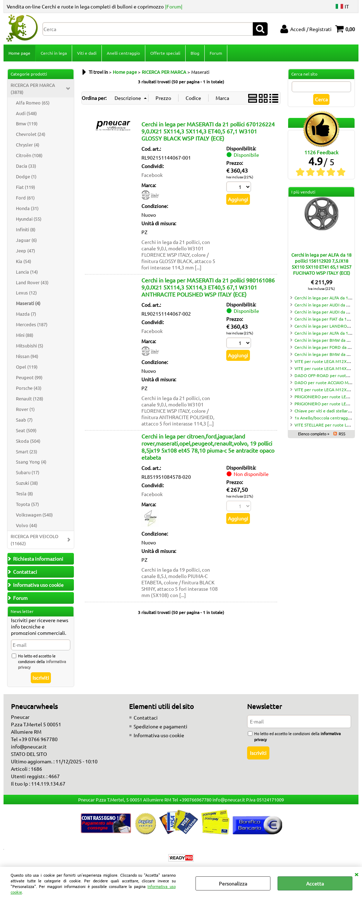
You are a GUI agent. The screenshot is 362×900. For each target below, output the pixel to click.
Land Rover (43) (32, 282)
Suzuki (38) (27, 483)
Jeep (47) (25, 251)
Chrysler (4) (27, 145)
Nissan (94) (27, 356)
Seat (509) (26, 430)
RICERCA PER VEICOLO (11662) (34, 539)
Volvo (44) (26, 525)
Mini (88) (24, 335)
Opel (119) (26, 367)
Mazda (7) (26, 314)
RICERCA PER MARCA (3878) (33, 88)
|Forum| (173, 6)
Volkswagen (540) (34, 515)
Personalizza (233, 883)
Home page (19, 53)
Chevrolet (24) (30, 134)
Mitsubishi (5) (29, 345)
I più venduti (303, 192)
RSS (342, 433)
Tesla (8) (24, 493)
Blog (195, 53)
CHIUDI (356, 873)
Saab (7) (24, 420)
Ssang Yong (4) (31, 462)
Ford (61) (25, 198)
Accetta (315, 883)
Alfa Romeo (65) (32, 103)
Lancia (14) (27, 272)
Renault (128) (29, 398)
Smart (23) (26, 451)
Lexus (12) (26, 293)
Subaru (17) (27, 472)
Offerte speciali (165, 53)
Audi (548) (26, 113)
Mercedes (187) (31, 324)
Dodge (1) (26, 176)
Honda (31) (27, 208)
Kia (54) (23, 261)
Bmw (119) (26, 123)
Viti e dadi (87, 53)
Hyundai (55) (28, 219)
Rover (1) (25, 409)
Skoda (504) (28, 441)
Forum (216, 53)
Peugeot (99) (29, 377)
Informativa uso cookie (159, 735)
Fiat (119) (25, 187)
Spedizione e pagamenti (160, 726)
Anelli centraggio (123, 53)
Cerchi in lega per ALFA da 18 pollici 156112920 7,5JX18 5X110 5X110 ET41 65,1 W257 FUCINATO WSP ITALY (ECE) (321, 264)
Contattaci (146, 717)
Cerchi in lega (54, 53)
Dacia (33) (26, 166)
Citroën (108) (29, 155)
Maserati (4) (28, 303)
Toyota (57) (27, 504)
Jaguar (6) (26, 240)
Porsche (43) (28, 388)
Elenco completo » (313, 433)
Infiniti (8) (25, 229)
